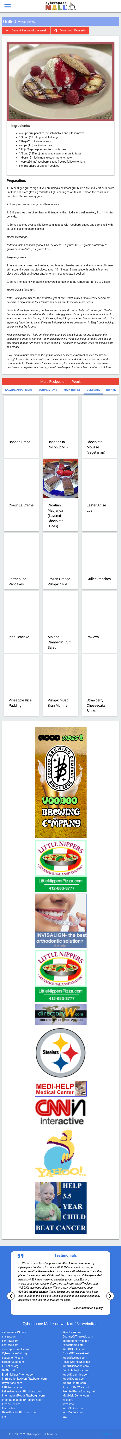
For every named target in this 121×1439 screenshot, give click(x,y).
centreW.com (10, 1341)
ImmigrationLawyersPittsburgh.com (24, 1378)
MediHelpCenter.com (76, 1395)
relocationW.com (73, 1345)
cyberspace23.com (14, 1332)
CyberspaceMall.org (14, 1353)
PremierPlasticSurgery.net (79, 1391)
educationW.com (12, 1357)
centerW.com (10, 1345)
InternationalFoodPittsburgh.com (22, 1400)
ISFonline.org (10, 1366)
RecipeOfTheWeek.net (76, 1362)
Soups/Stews (48, 389)
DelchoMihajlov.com (75, 1370)
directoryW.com (72, 1332)
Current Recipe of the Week (26, 30)
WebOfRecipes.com (75, 1357)
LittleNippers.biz (12, 1387)
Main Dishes (72, 389)
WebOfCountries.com (76, 1374)
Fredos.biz (8, 1408)
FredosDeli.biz (11, 1404)
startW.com (9, 1336)
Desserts (93, 389)
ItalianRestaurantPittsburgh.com (22, 1391)
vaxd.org (68, 1400)
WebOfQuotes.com (74, 1349)
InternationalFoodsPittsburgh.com (23, 1395)
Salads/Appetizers (18, 389)
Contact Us (105, 1434)
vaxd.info (68, 1404)
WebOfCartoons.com (76, 1366)
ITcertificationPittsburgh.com (20, 1412)
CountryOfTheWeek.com (78, 1336)
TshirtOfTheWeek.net (76, 1387)
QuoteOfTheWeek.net (76, 1353)
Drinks (111, 389)
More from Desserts (70, 30)
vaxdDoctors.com (73, 1412)
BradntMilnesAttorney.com (18, 1374)
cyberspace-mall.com (15, 1349)
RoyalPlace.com (12, 1383)
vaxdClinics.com (73, 1408)
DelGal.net (8, 1370)
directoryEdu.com (13, 1362)
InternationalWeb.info (76, 1341)
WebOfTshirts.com (74, 1383)
